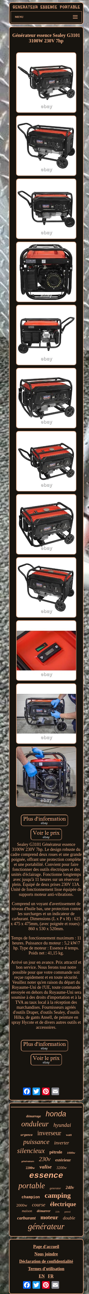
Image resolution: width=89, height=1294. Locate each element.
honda (56, 1114)
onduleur (35, 1123)
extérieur (63, 1160)
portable (31, 1185)
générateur (46, 1226)
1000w (71, 1152)
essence (46, 1175)
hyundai (62, 1125)
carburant (26, 1217)
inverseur (49, 1133)
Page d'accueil (46, 1246)
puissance (36, 1141)
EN (42, 1276)
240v (70, 1187)
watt (69, 1135)
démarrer (44, 1211)
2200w (30, 1168)
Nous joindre (46, 1254)
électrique (63, 1204)
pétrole (55, 1152)
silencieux (31, 1150)
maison (27, 1211)
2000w (21, 1205)
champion (31, 1197)
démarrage (33, 1116)
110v (57, 1211)
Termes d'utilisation (46, 1268)
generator (55, 1188)
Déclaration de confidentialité (46, 1261)
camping (58, 1195)
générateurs (27, 1161)
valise (46, 1167)
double (69, 1217)
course (38, 1205)
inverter (61, 1142)
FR (51, 1276)
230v (45, 1159)
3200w (61, 1168)
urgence (27, 1135)
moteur (49, 1217)
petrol (67, 1211)
